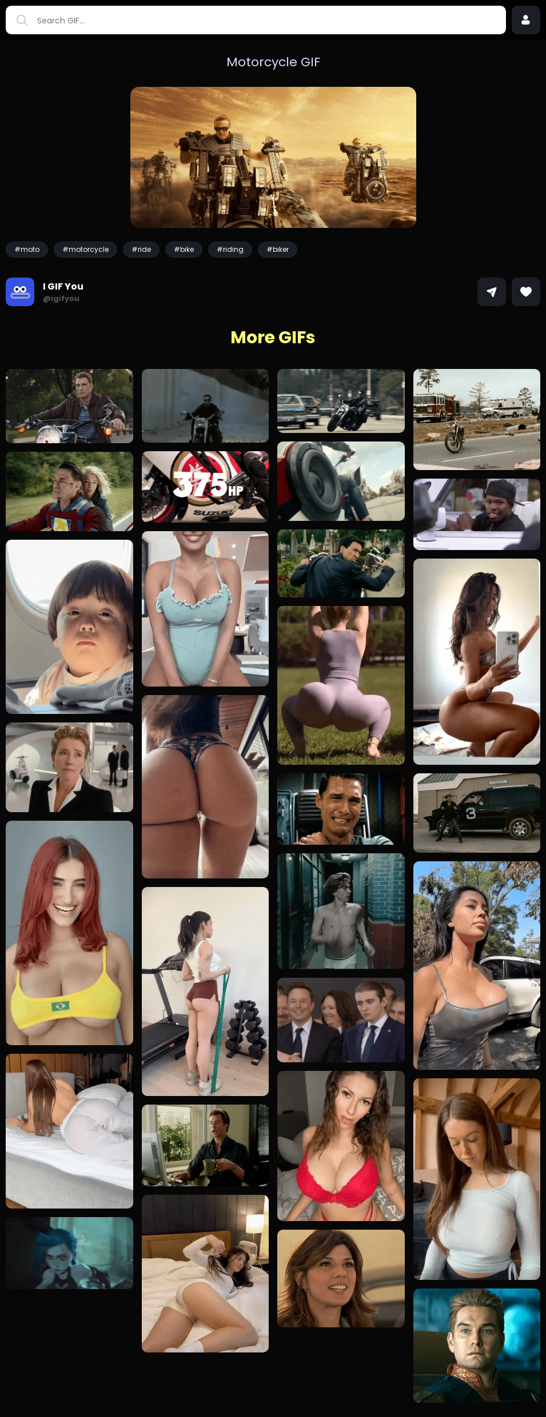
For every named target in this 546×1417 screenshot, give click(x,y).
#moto (26, 249)
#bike (184, 249)
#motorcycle (85, 249)
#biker (277, 249)
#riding (230, 249)
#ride (141, 249)
